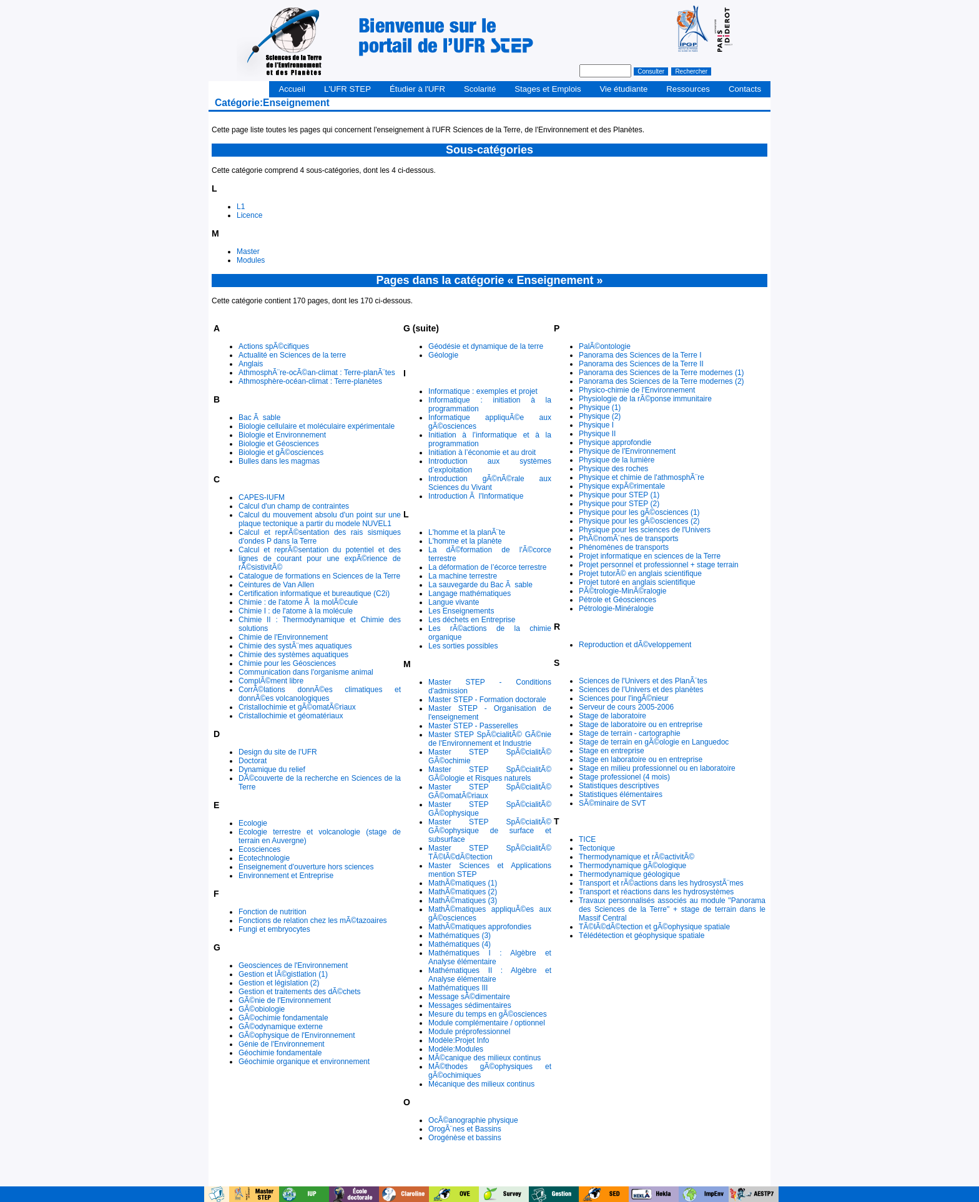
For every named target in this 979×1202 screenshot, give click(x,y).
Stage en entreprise (611, 750)
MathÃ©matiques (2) (462, 891)
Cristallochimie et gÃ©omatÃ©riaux (297, 707)
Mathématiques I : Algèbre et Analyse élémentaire (489, 957)
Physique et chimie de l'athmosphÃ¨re (641, 477)
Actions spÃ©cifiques (274, 346)
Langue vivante (453, 602)
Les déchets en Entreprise (471, 619)
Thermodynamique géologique (629, 874)
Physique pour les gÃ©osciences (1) (639, 512)
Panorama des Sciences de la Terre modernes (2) (661, 381)
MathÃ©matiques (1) (462, 883)
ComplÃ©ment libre (271, 681)
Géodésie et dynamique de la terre (485, 346)
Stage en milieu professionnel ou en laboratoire (657, 768)
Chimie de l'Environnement (283, 637)
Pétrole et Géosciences (617, 599)
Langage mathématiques (469, 593)
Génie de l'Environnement (282, 1044)
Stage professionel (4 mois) (624, 777)
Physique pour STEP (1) (619, 495)
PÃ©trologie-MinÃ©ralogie (622, 591)
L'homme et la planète (465, 541)
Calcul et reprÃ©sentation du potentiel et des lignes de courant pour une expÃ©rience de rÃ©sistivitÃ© (320, 558)
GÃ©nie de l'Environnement (285, 1000)
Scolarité (480, 89)
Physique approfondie (615, 442)
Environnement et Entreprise (286, 875)
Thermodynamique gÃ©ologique (632, 865)
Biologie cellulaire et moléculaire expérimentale (317, 426)
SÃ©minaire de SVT (612, 803)
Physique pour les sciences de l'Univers (645, 529)
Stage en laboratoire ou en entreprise (640, 759)
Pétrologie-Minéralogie (616, 608)
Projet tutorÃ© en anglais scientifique (640, 573)
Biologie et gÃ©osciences (281, 452)
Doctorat (253, 760)
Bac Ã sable (259, 417)
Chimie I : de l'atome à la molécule (296, 611)
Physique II (597, 433)
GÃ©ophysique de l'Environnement (297, 1035)
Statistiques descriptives (619, 785)
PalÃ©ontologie (605, 346)
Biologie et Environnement (282, 435)
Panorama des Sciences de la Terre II (641, 363)
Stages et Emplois (547, 89)
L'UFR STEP (347, 89)
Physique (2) (600, 416)
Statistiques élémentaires (620, 794)
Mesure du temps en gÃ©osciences (487, 1014)
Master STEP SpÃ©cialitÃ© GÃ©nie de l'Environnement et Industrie (489, 739)
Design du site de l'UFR (278, 752)
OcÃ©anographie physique (473, 1120)
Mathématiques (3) (459, 935)
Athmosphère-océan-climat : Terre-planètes (310, 381)
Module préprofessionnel (469, 1031)
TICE (587, 839)
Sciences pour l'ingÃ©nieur (624, 698)
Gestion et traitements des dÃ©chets (300, 991)
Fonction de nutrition (273, 911)
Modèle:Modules (455, 1049)
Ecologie (253, 823)
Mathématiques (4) (459, 944)
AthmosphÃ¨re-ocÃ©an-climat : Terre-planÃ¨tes (317, 372)
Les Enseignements (461, 611)
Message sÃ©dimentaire (469, 996)
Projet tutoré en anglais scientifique (637, 582)
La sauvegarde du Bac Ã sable (480, 584)
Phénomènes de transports (624, 547)
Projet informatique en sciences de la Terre (650, 556)
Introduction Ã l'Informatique (475, 496)
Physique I (596, 425)
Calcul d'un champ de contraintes (294, 506)
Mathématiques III (458, 988)
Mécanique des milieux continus (481, 1084)
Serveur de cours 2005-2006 (626, 707)
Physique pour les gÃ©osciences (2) (639, 521)
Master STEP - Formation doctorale (487, 699)
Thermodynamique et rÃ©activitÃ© (636, 857)
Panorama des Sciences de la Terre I (640, 355)
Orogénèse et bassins (464, 1137)
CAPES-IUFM (262, 497)
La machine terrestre (462, 576)
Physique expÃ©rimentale (622, 486)
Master (248, 251)
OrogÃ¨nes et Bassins (464, 1129)
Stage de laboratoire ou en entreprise (640, 724)
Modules (251, 260)
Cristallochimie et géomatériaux (291, 715)
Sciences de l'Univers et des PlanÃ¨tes (643, 681)
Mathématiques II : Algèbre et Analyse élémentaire (489, 975)
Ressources (688, 89)
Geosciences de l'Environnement (293, 965)
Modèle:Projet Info (458, 1040)
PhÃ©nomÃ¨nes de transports (629, 538)
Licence (249, 215)
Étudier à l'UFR (417, 89)
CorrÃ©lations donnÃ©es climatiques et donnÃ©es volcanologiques (320, 694)
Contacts (745, 89)
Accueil (291, 89)
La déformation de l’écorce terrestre (487, 567)
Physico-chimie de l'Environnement (637, 390)
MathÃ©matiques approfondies (479, 926)
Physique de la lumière (616, 460)
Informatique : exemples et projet (483, 391)
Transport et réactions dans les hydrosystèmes (656, 891)
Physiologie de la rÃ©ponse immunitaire (645, 398)
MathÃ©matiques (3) (462, 900)
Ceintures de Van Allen (276, 584)
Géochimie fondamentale (280, 1052)
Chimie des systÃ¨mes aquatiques (295, 646)
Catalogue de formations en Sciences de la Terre (319, 576)
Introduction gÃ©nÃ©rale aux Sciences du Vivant (489, 483)
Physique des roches (613, 468)
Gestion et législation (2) (279, 983)
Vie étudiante (624, 89)
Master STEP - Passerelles (473, 725)
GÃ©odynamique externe (281, 1026)
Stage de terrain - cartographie (630, 733)
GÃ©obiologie (262, 1009)
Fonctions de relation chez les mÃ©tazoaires (313, 920)
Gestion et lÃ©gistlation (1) (283, 974)
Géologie (443, 355)
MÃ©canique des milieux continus (484, 1057)
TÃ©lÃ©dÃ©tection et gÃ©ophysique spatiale (654, 926)
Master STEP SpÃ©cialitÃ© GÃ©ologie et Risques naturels (489, 774)
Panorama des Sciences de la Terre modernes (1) (661, 372)
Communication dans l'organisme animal (306, 672)
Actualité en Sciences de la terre (292, 355)
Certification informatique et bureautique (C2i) (314, 593)
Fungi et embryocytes (274, 929)
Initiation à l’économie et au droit (482, 452)
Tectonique (597, 848)
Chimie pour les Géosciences (287, 663)
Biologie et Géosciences (279, 443)
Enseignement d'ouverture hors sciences (306, 866)
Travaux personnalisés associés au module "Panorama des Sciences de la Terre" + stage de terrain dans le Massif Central (672, 909)
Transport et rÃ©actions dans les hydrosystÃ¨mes (661, 883)
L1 (241, 206)
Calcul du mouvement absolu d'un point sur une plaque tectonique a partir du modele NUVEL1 (320, 519)
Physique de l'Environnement (627, 451)
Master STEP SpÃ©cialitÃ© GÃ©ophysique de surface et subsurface (489, 831)
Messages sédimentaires (469, 1005)
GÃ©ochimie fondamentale (283, 1018)
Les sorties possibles (463, 646)
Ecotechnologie (264, 858)
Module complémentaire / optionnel (486, 1023)
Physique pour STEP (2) (619, 503)
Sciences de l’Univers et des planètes (641, 689)
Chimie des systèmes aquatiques (293, 654)
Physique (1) (600, 407)
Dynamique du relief (272, 769)
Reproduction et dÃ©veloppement (635, 644)
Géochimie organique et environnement (304, 1061)
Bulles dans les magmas (279, 461)
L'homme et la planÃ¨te (466, 532)
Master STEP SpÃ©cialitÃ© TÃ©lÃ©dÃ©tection (489, 852)
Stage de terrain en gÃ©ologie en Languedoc (654, 742)
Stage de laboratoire (612, 715)
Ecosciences (259, 849)
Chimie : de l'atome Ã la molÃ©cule (298, 602)
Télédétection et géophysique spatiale (641, 935)
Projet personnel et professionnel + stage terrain (659, 564)
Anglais (251, 363)
